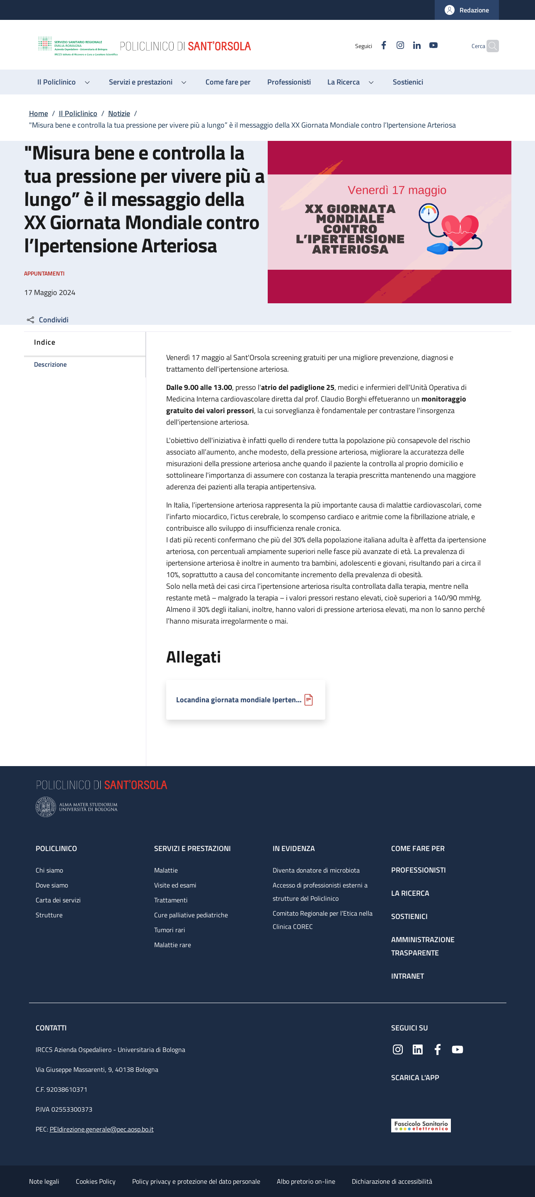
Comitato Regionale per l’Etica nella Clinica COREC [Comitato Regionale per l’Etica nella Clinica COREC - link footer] (323, 919)
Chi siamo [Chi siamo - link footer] (49, 870)
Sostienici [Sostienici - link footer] (409, 916)
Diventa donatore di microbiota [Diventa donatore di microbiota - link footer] (316, 870)
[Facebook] (367, 45)
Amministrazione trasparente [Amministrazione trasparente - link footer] (423, 946)
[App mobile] (397, 1098)
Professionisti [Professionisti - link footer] (418, 869)
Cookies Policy (96, 1181)
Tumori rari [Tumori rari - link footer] (169, 930)
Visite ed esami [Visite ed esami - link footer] (175, 885)
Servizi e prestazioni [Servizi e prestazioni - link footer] (192, 848)
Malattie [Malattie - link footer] (166, 870)
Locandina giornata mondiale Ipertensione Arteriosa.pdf (239, 700)
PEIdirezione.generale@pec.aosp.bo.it (102, 1129)
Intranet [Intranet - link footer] (407, 976)
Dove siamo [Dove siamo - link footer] (52, 885)
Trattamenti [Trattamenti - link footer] (171, 900)
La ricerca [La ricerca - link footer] (410, 893)
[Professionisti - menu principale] (289, 82)
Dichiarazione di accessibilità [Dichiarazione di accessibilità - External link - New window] (392, 1181)
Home (38, 113)
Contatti (52, 1027)
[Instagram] (384, 45)
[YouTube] (417, 45)
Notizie (119, 113)
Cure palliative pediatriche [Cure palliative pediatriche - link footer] (191, 915)
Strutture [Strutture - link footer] (49, 915)
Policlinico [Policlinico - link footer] (56, 848)
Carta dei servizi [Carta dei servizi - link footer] (58, 900)
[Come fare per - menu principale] (228, 82)
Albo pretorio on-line (306, 1181)
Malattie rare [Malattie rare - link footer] (172, 945)
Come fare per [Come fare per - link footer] (418, 848)
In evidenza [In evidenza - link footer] (294, 848)
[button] (467, 10)
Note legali (44, 1181)
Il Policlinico (78, 113)
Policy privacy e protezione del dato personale (196, 1181)
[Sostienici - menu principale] (408, 82)
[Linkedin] (400, 45)
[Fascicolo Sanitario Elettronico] (421, 1124)
